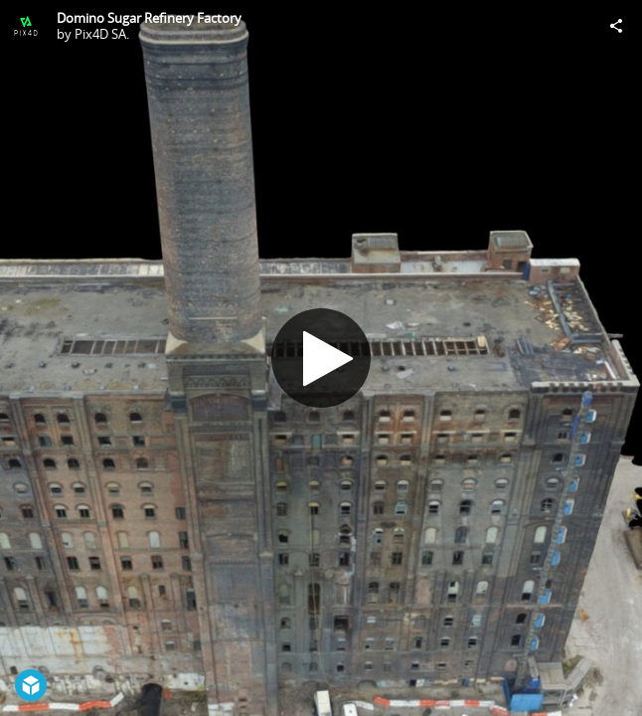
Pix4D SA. (102, 34)
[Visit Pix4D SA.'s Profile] (26, 26)
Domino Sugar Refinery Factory (149, 18)
